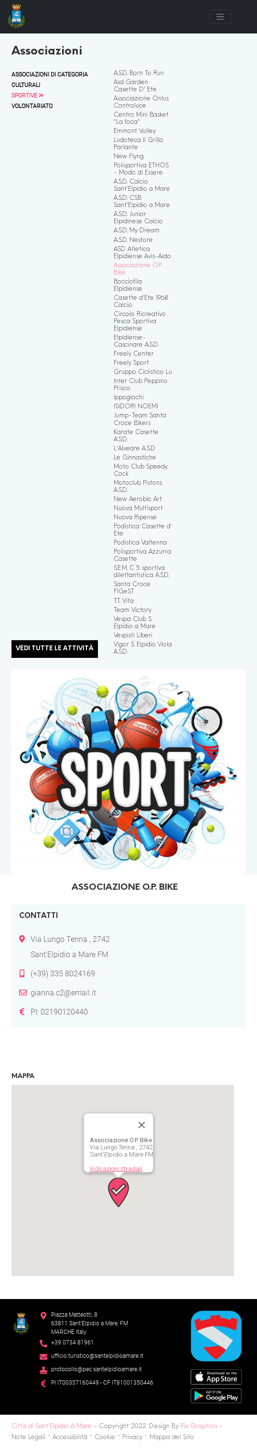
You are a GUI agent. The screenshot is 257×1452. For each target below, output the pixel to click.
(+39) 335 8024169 (63, 973)
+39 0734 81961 (72, 1342)
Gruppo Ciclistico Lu (143, 372)
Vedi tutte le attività (55, 648)
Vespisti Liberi (133, 636)
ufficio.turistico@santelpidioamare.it (97, 1356)
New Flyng (129, 156)
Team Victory (132, 610)
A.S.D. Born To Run (139, 73)
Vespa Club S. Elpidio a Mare (135, 623)
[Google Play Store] (216, 1394)
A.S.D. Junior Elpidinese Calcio (138, 218)
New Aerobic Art (138, 499)
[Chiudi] (141, 1125)
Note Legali (28, 1437)
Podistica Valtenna (140, 543)
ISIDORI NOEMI (136, 407)
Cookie (105, 1437)
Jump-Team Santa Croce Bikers (140, 419)
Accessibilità (70, 1437)
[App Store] (216, 1376)
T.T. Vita (124, 601)
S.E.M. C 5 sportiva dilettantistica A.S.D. (141, 572)
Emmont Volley (135, 131)
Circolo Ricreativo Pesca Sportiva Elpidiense (140, 321)
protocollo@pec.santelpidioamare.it (96, 1369)
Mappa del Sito (172, 1437)
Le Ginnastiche (135, 458)
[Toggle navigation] (220, 17)
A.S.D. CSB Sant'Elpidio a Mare (142, 202)
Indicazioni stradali (116, 1168)
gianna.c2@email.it (63, 992)
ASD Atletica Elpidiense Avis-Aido (142, 253)
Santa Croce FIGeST (132, 588)
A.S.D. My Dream (137, 231)
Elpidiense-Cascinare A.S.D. (136, 342)
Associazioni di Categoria (49, 74)
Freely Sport (131, 363)
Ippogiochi (129, 397)
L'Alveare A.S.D (134, 449)
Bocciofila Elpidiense (128, 286)
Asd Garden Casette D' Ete (135, 86)
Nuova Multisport (138, 508)
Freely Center (134, 354)
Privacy (132, 1437)
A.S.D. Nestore (133, 240)
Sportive (27, 95)
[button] (118, 1192)
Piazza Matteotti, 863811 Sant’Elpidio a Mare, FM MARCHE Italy (89, 1323)
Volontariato (32, 106)
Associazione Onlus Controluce (141, 102)
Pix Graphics (199, 1426)
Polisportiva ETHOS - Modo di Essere (141, 169)
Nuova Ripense (135, 517)
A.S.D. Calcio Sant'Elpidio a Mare (142, 186)
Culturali (25, 85)
